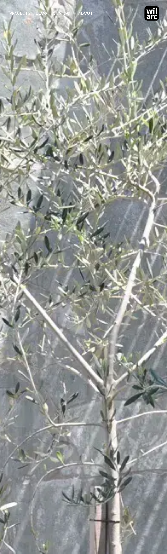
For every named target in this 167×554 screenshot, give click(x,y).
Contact (63, 13)
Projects (19, 13)
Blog (41, 13)
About (85, 13)
